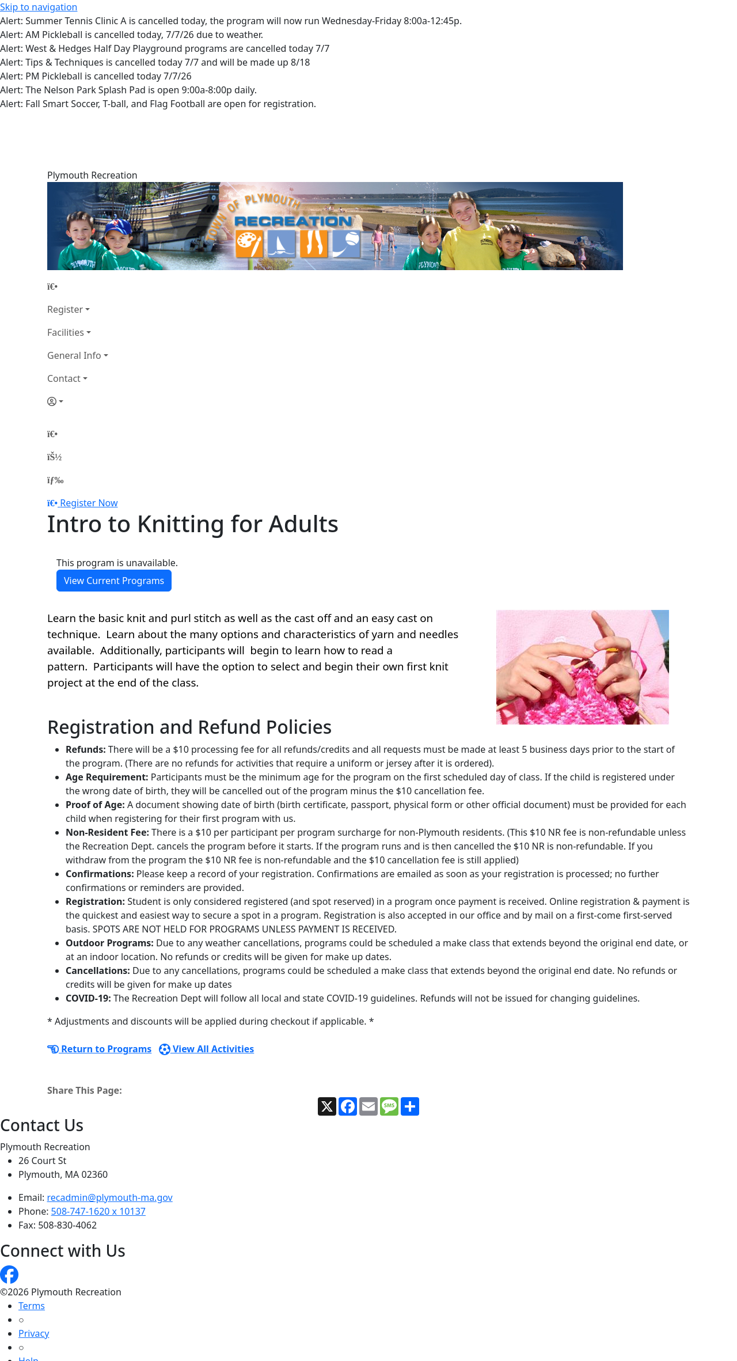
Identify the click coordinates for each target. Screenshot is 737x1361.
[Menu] (55, 422)
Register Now (88, 445)
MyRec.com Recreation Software (122, 1354)
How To (34, 1331)
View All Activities (206, 991)
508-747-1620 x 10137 (98, 1153)
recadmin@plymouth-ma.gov (110, 1139)
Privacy (33, 1275)
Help (28, 1303)
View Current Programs (114, 523)
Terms (31, 1248)
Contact (64, 320)
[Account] (77, 343)
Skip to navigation (38, 7)
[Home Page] (77, 228)
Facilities (65, 274)
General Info (74, 297)
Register (65, 251)
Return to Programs (99, 991)
